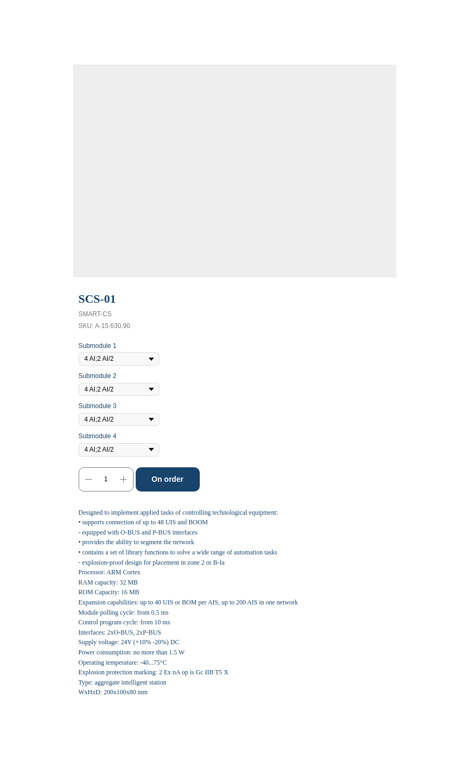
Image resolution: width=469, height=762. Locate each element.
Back (26, 15)
